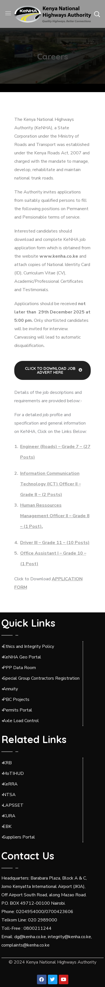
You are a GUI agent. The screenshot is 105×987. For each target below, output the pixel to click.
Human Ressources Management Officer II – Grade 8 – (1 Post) (55, 516)
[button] (97, 14)
